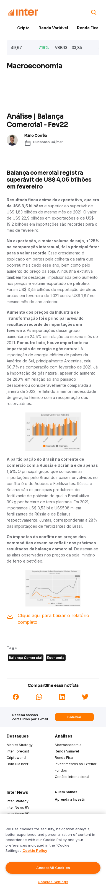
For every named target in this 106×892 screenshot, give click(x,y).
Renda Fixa (88, 27)
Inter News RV (18, 807)
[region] (53, 853)
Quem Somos (66, 792)
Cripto (23, 27)
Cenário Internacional (72, 777)
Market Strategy (20, 745)
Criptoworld (16, 758)
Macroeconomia (68, 745)
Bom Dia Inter (17, 764)
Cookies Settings (53, 882)
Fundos (61, 770)
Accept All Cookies (53, 867)
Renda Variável (53, 27)
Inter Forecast (18, 751)
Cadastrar (74, 717)
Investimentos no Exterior (75, 764)
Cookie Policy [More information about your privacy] (34, 850)
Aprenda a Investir (70, 799)
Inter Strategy (18, 801)
